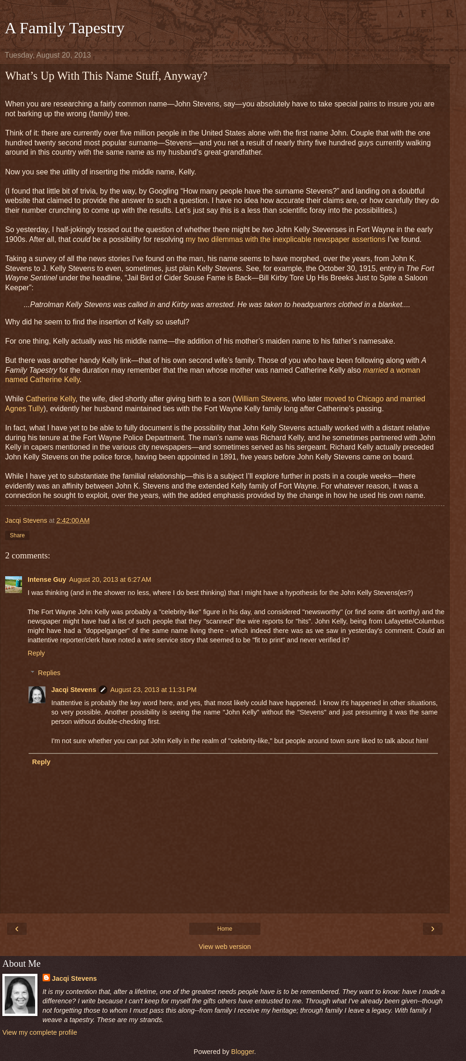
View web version (225, 946)
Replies (49, 673)
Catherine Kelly (50, 399)
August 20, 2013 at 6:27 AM (110, 579)
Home (224, 929)
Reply (36, 653)
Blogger (242, 1051)
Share (17, 535)
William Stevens (261, 399)
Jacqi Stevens (73, 689)
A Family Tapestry (65, 28)
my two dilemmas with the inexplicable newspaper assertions (285, 239)
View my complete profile (39, 1032)
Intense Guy (47, 579)
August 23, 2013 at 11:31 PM (153, 689)
